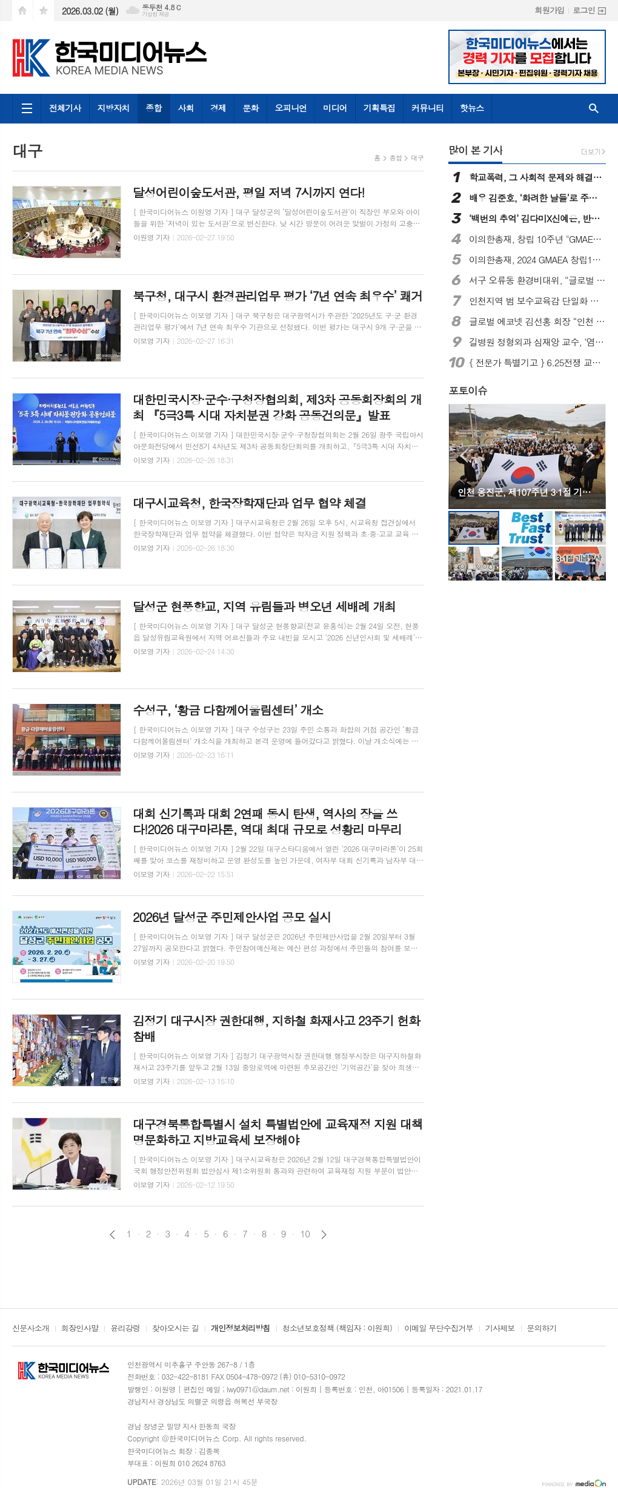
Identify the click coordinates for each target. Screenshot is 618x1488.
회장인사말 (79, 1329)
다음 (324, 1235)
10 (305, 1234)
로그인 (584, 10)
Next (590, 456)
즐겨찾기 (43, 10)
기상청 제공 (155, 14)
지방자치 (114, 108)
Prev (463, 456)
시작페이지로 (22, 10)
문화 (250, 108)
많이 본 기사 (475, 150)
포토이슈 (467, 390)
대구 (417, 157)
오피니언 (291, 108)
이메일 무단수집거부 (438, 1329)
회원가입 (549, 10)
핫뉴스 (471, 108)
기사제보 (500, 1329)
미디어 (335, 108)
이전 (112, 1235)
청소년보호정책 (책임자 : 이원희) (337, 1329)
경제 (218, 108)
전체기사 (65, 108)
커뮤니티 (427, 108)
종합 (153, 108)
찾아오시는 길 (175, 1329)
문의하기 (542, 1329)
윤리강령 (125, 1329)
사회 (186, 108)
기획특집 (380, 108)
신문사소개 (30, 1329)
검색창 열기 (594, 108)
